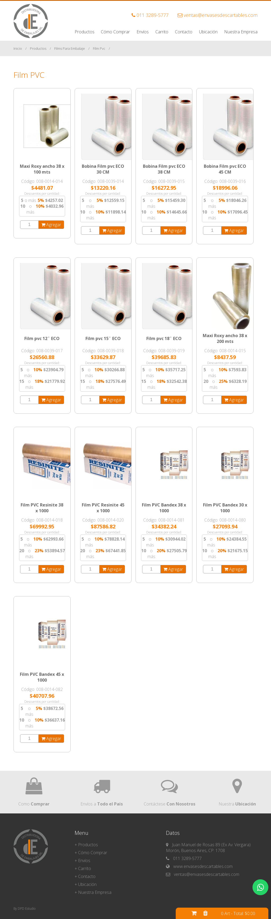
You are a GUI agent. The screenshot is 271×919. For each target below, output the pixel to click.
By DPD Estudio (24, 908)
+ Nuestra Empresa (93, 892)
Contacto (183, 32)
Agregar (51, 225)
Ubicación (208, 32)
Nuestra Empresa (241, 32)
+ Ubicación (86, 884)
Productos (84, 32)
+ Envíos (82, 860)
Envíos (143, 32)
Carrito (161, 32)
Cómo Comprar (115, 32)
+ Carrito (83, 868)
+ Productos (86, 845)
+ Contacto (85, 876)
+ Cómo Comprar (91, 852)
